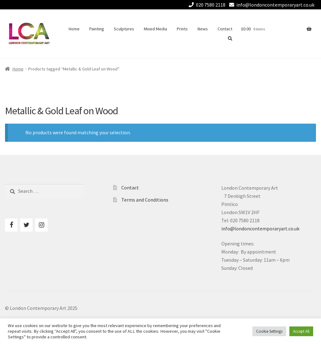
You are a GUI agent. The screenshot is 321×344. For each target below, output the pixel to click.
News (202, 29)
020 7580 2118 (206, 5)
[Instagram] (41, 225)
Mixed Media (155, 29)
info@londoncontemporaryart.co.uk (270, 5)
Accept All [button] (301, 331)
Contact (225, 29)
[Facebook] (11, 225)
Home (74, 29)
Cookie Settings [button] (269, 331)
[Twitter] (26, 225)
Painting (96, 29)
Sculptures (124, 29)
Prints (182, 29)
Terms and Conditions (144, 200)
